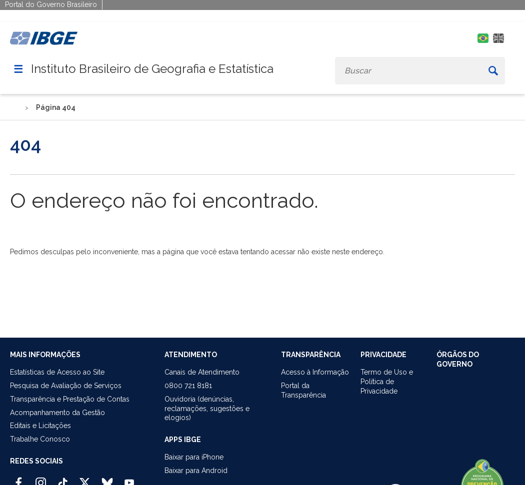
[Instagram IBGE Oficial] (41, 479)
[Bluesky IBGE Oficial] (107, 479)
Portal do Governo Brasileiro (51, 4)
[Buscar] (493, 70)
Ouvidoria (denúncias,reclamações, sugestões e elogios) (207, 408)
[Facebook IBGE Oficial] (19, 479)
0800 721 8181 (188, 386)
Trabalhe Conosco (40, 439)
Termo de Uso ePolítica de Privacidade (386, 381)
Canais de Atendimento (202, 372)
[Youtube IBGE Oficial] (129, 479)
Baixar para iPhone (194, 457)
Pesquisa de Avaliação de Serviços (66, 386)
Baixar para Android (196, 471)
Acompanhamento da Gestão (57, 413)
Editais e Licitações (40, 426)
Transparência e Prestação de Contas (70, 399)
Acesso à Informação (315, 372)
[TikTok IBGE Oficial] (63, 479)
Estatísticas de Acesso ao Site (57, 372)
